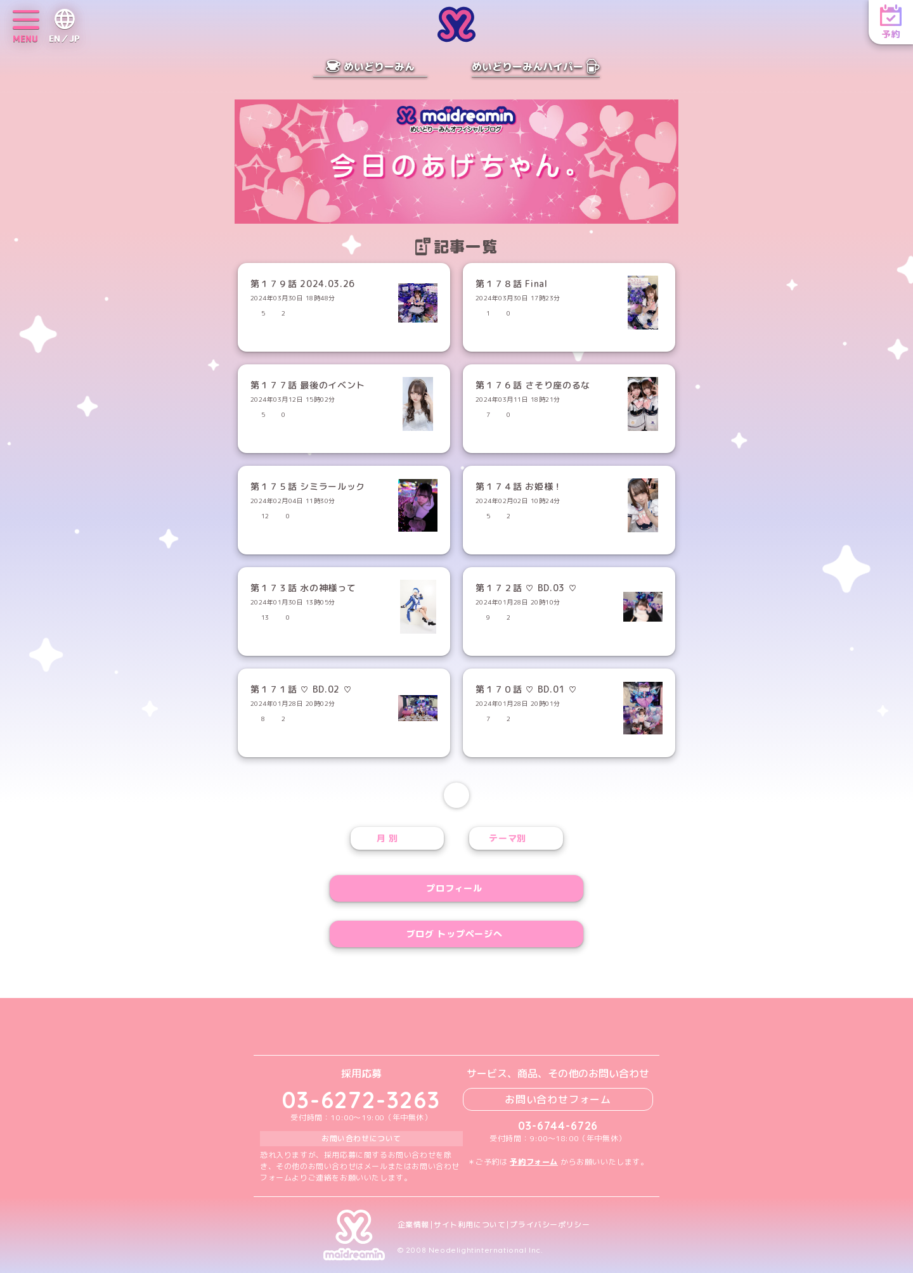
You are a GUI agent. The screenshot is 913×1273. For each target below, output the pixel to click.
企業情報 (413, 1224)
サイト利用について (469, 1224)
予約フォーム (534, 1161)
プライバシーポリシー (550, 1224)
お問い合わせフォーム (558, 1099)
